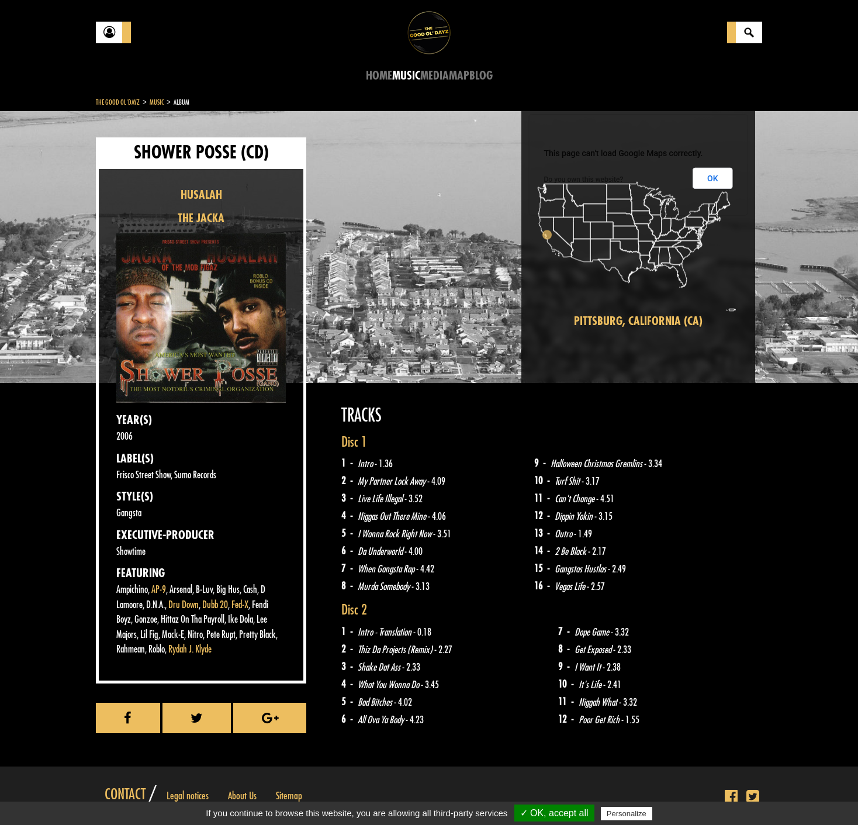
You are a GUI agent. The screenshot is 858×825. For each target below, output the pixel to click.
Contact (125, 794)
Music (406, 76)
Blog (481, 76)
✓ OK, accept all (554, 813)
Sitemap (289, 796)
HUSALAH (201, 195)
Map (459, 76)
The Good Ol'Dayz (118, 102)
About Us (242, 796)
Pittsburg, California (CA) (638, 321)
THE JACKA (201, 218)
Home (379, 76)
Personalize (626, 813)
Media (434, 76)
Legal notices (188, 796)
